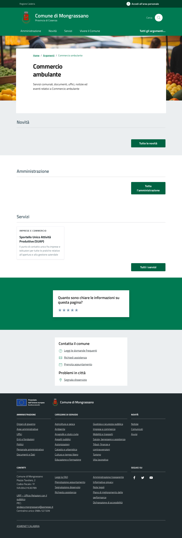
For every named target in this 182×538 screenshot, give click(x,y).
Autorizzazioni (62, 444)
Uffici (19, 434)
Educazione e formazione (68, 459)
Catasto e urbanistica (66, 449)
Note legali (98, 487)
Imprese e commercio (33, 230)
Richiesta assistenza (65, 492)
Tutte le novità (148, 143)
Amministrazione (31, 31)
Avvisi (134, 434)
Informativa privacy (103, 482)
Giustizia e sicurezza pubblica (108, 424)
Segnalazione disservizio (67, 487)
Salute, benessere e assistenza (109, 439)
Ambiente (60, 429)
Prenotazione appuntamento (70, 482)
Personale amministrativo (30, 449)
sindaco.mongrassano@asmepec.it (35, 507)
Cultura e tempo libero (66, 454)
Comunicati (137, 429)
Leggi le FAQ (61, 477)
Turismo (97, 454)
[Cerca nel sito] (158, 17)
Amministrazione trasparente (108, 477)
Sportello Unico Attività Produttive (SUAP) (35, 239)
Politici (20, 444)
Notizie (134, 424)
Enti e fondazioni (25, 439)
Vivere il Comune (90, 31)
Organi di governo (26, 424)
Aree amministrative (27, 429)
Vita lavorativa (100, 459)
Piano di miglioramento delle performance (108, 494)
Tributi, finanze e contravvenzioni (101, 446)
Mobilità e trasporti (103, 434)
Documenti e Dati (26, 454)
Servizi (68, 31)
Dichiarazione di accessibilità (108, 502)
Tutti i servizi (148, 267)
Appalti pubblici (63, 439)
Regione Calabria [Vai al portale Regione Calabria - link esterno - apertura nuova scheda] (27, 3)
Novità (53, 31)
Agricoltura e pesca (65, 424)
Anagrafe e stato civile (67, 434)
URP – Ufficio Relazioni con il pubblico (32, 497)
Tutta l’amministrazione (148, 188)
